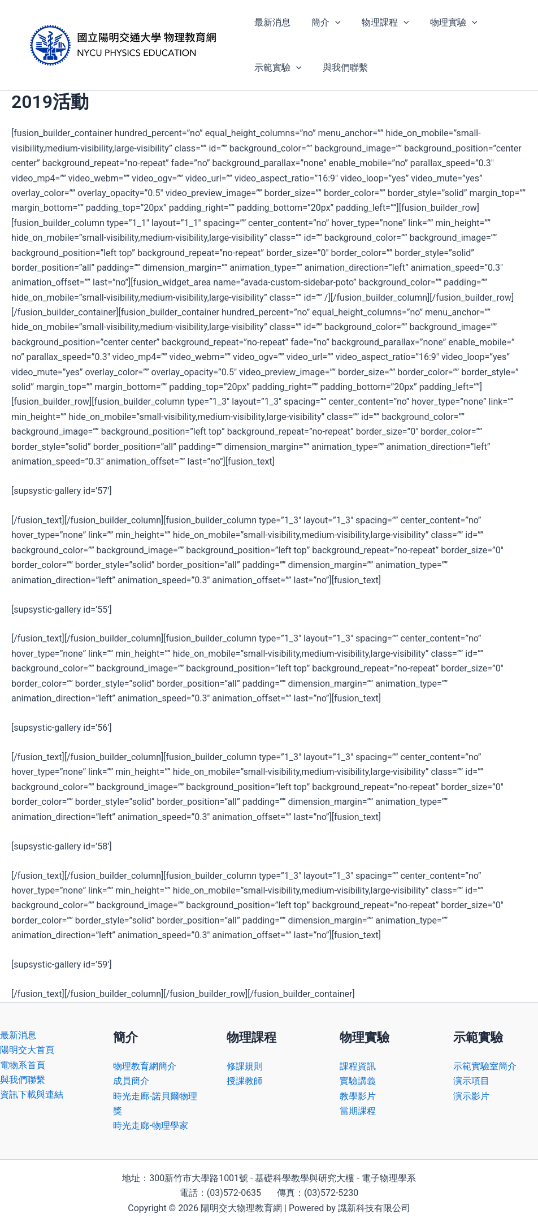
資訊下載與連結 (31, 1094)
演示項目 (471, 1081)
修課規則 (245, 1066)
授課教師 (245, 1081)
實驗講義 (358, 1081)
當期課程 (358, 1110)
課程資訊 (358, 1066)
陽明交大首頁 (27, 1049)
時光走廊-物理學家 (150, 1125)
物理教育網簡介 (144, 1066)
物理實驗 (443, 22)
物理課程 (378, 22)
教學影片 (358, 1096)
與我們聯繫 (340, 67)
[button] (330, 22)
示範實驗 (276, 67)
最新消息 (271, 22)
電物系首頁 (22, 1065)
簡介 (321, 22)
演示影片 (471, 1096)
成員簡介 (131, 1081)
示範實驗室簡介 (485, 1066)
